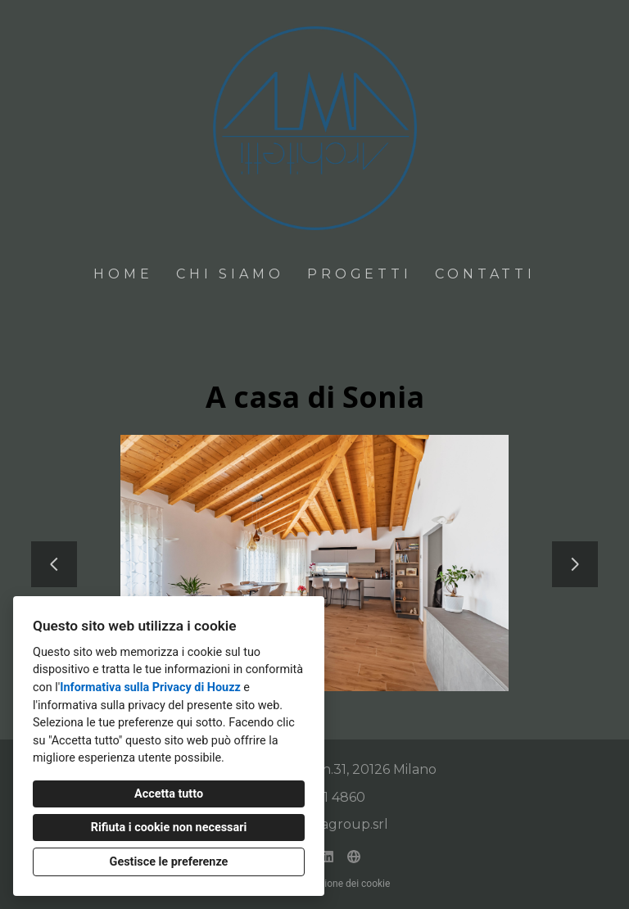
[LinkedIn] (327, 856)
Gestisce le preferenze (169, 862)
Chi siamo (229, 274)
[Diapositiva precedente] (54, 564)
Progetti (359, 274)
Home (122, 274)
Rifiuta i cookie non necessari (169, 827)
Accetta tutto (168, 794)
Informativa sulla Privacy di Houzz (150, 687)
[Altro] (353, 856)
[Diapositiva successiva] (575, 564)
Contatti (485, 274)
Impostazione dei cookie (336, 883)
